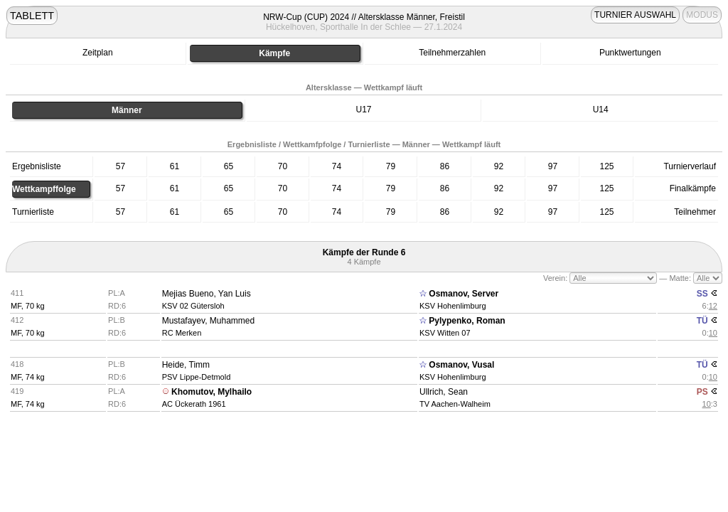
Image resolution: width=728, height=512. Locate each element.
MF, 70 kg (28, 306)
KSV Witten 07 (445, 333)
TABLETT (32, 15)
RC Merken (182, 333)
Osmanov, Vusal (461, 365)
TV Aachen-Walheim (455, 404)
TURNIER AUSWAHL (635, 15)
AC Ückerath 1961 (194, 404)
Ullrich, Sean (443, 392)
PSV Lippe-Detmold (196, 377)
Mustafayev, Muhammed (208, 321)
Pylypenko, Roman (467, 321)
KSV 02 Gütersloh (193, 306)
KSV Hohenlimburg (452, 306)
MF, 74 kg (28, 377)
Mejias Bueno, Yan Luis (206, 294)
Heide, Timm (186, 365)
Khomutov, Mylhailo (211, 392)
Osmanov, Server (463, 294)
